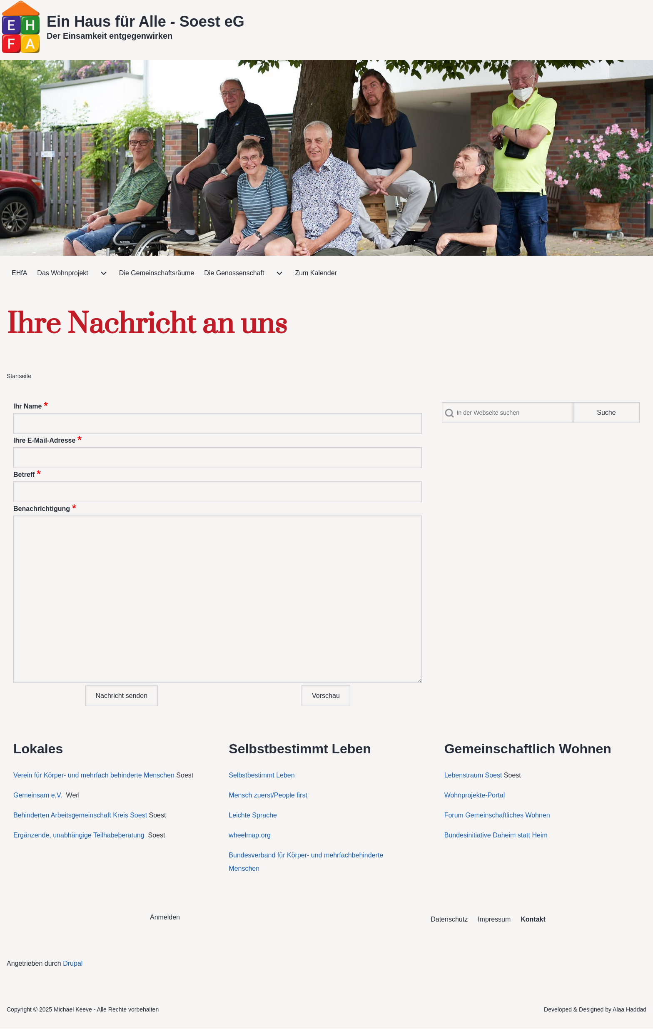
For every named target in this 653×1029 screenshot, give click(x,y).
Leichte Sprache (253, 815)
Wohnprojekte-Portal (474, 795)
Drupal (72, 963)
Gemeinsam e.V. (37, 795)
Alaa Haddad (629, 1009)
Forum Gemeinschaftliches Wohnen (497, 815)
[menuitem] (19, 273)
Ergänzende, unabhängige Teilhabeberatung (79, 835)
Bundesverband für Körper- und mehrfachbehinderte (307, 855)
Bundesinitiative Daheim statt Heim (496, 835)
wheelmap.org (250, 835)
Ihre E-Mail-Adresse (44, 440)
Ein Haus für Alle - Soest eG (145, 21)
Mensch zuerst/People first (268, 795)
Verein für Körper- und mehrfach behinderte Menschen (93, 775)
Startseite (19, 376)
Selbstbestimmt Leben (261, 775)
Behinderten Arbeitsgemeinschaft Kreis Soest (80, 815)
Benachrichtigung (41, 508)
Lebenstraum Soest (473, 775)
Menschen (244, 868)
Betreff (24, 474)
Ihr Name (27, 406)
